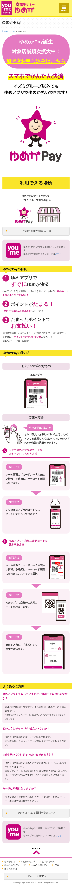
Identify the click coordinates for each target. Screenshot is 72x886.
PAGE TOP (36, 848)
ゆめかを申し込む (40, 865)
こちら (58, 254)
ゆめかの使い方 (28, 861)
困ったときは (10, 869)
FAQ (57, 865)
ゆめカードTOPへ (36, 876)
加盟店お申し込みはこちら (36, 61)
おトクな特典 (48, 861)
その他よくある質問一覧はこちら (36, 812)
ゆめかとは (9, 861)
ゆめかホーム (9, 31)
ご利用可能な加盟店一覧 (37, 231)
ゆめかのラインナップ (15, 865)
